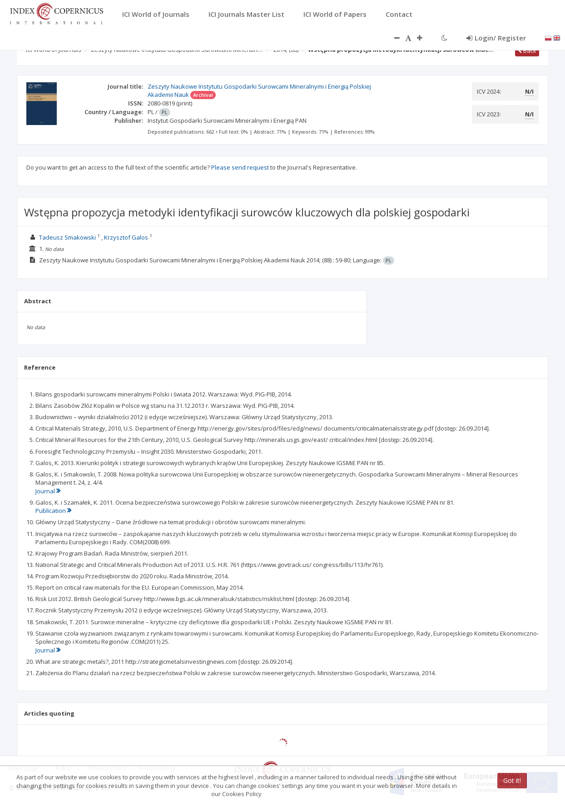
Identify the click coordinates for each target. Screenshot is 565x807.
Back (527, 50)
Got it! (512, 780)
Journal (47, 491)
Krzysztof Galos (126, 237)
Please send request (240, 167)
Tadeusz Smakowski (67, 237)
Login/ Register (496, 37)
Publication (53, 510)
